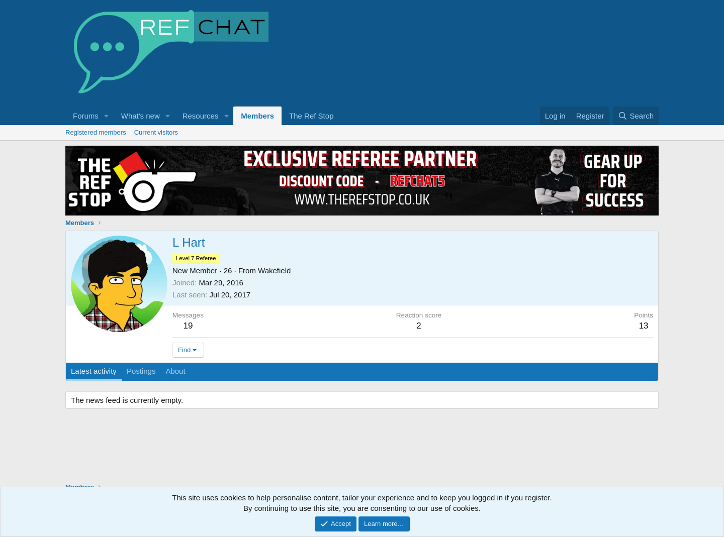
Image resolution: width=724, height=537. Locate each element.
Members (257, 116)
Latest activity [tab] (94, 371)
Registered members (95, 132)
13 (644, 326)
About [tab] (175, 371)
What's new (140, 116)
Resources (201, 116)
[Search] (636, 115)
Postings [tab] (141, 371)
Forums (86, 116)
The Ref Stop (311, 116)
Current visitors (156, 132)
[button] (107, 115)
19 (188, 326)
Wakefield (274, 270)
